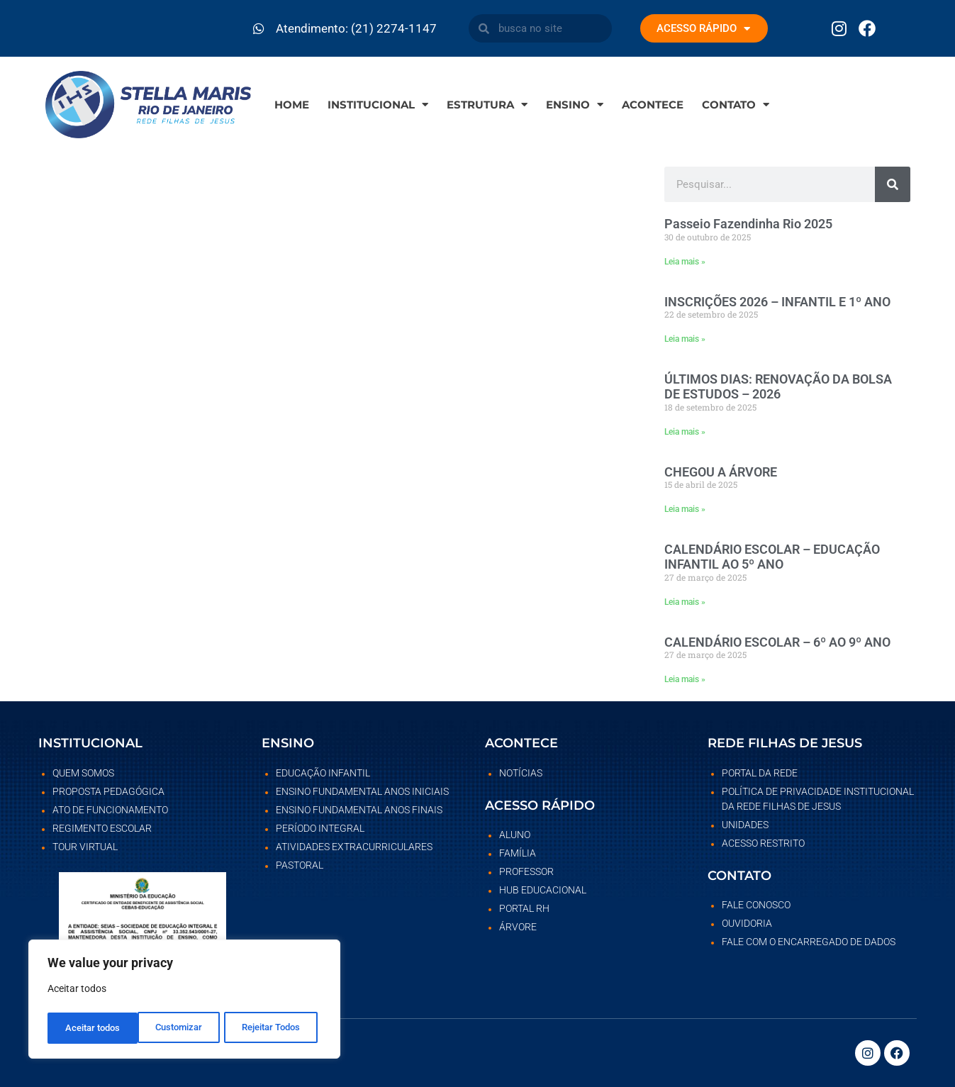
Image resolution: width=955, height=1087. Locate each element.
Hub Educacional (542, 890)
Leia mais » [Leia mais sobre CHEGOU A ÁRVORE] (684, 509)
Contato (735, 104)
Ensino (574, 104)
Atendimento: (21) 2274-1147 (356, 28)
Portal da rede (760, 773)
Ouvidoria (747, 923)
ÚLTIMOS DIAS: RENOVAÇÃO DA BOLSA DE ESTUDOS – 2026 (778, 387)
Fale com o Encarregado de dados (808, 941)
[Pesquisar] (892, 184)
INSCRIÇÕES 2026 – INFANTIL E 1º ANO (777, 301)
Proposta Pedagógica (108, 791)
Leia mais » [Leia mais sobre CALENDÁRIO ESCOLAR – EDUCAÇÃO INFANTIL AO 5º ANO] (684, 602)
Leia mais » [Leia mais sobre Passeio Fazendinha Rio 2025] (684, 262)
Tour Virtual (85, 846)
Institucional (378, 104)
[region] (184, 1001)
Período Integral (320, 828)
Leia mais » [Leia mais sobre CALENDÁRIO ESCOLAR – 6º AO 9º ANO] (684, 679)
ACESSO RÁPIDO (703, 28)
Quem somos (83, 773)
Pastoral (299, 865)
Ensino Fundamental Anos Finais (359, 809)
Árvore (518, 926)
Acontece (652, 104)
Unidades (745, 824)
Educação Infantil (323, 773)
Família (517, 853)
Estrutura (487, 104)
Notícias (520, 773)
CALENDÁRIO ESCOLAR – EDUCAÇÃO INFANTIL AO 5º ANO (772, 557)
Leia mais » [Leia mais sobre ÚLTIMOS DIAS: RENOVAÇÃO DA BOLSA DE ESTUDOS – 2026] (684, 432)
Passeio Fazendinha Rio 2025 (748, 223)
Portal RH (524, 908)
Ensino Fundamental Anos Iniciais (362, 791)
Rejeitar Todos (180, 1028)
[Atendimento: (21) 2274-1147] (258, 28)
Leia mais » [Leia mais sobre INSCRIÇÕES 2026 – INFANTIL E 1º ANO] (684, 339)
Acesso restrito (763, 843)
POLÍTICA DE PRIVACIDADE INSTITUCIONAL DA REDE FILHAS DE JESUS (818, 799)
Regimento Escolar (102, 828)
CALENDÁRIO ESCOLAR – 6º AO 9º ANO (777, 642)
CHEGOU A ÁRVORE (720, 471)
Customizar (87, 1028)
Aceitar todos (277, 1028)
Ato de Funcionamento (110, 809)
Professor (526, 871)
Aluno (514, 834)
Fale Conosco (756, 904)
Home (291, 104)
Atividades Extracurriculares (354, 846)
